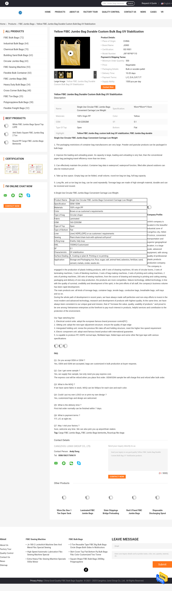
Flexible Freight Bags (14, 108)
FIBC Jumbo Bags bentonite (93, 433)
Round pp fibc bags (115, 433)
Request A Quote (149, 3)
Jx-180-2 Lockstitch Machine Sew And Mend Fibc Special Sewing (44, 546)
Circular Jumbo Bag (14, 61)
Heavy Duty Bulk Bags (15, 84)
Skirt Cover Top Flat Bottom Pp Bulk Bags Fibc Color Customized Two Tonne (89, 553)
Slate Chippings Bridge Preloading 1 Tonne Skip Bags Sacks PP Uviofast (110, 512)
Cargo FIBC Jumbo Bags (69, 433)
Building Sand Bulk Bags (16, 55)
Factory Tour (90, 12)
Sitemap (3, 565)
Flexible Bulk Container (15, 73)
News (143, 12)
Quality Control (111, 12)
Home (48, 12)
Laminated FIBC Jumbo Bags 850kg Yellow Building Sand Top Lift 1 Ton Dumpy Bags (87, 512)
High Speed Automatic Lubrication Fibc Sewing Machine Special (44, 553)
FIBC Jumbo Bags (26, 24)
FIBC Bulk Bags (11, 37)
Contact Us (130, 12)
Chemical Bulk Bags (14, 49)
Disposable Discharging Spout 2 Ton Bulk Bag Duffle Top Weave (157, 512)
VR (162, 12)
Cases (153, 12)
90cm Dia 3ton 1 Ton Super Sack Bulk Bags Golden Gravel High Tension (64, 512)
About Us (74, 12)
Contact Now (108, 87)
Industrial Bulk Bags (14, 43)
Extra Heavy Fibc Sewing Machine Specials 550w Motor (46, 560)
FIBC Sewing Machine (15, 67)
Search (130, 3)
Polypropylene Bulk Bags (16, 102)
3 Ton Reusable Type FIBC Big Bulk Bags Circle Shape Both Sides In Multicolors (88, 546)
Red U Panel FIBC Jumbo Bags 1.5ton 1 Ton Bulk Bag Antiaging (134, 512)
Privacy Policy (36, 581)
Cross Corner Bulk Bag (15, 90)
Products (60, 12)
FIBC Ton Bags (11, 96)
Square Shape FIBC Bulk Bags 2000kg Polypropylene (87, 560)
